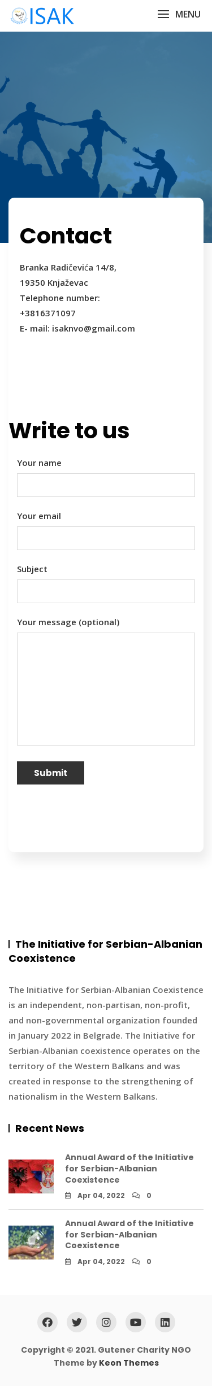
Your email (106, 527)
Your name (106, 474)
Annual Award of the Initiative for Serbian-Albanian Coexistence (129, 1168)
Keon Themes (129, 1362)
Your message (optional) (106, 682)
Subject (106, 580)
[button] (179, 14)
